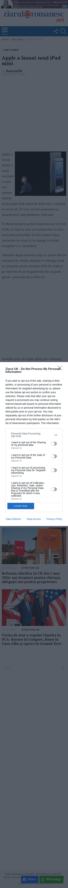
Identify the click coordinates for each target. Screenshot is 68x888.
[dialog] (34, 444)
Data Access (34, 519)
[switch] (54, 443)
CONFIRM (21, 506)
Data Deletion (13, 519)
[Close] (60, 369)
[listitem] (34, 434)
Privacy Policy (54, 519)
